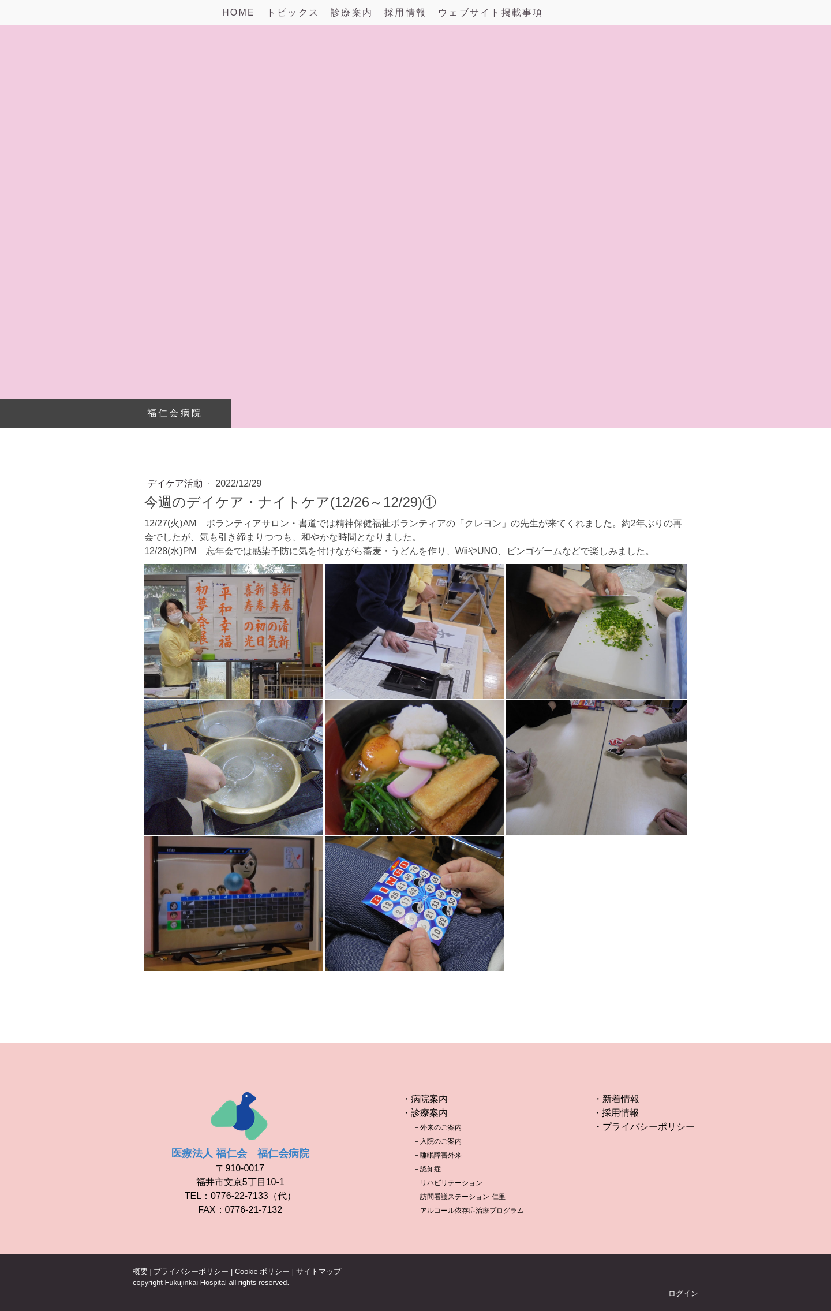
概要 (140, 1271)
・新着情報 (616, 1099)
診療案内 (352, 12)
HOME (238, 12)
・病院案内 (425, 1099)
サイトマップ (318, 1271)
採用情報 (405, 12)
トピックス (293, 12)
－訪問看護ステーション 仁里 (459, 1197)
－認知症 (427, 1169)
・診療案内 (425, 1113)
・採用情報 (616, 1113)
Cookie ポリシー (262, 1271)
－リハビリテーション (447, 1183)
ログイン (683, 1293)
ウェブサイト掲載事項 (490, 12)
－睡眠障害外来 (437, 1155)
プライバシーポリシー (191, 1271)
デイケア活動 (176, 483)
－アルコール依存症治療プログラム (468, 1211)
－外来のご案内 (437, 1127)
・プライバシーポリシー (644, 1126)
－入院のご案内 (437, 1141)
